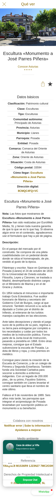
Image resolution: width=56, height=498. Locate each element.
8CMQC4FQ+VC (28, 190)
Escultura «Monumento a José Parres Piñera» (27, 177)
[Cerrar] (4, 4)
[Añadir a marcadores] (50, 83)
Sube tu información (37, 425)
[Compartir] (42, 83)
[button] (50, 442)
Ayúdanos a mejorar (28, 430)
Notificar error (13, 425)
